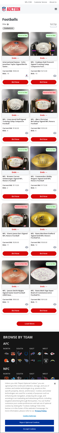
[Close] (55, 383)
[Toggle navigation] (56, 9)
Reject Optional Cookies (29, 422)
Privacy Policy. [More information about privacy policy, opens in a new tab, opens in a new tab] (41, 411)
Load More (29, 323)
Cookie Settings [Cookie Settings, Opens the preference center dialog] (29, 416)
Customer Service (40, 2)
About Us (53, 2)
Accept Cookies (29, 429)
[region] (29, 406)
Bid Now (15, 82)
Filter (5, 24)
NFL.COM (28, 2)
